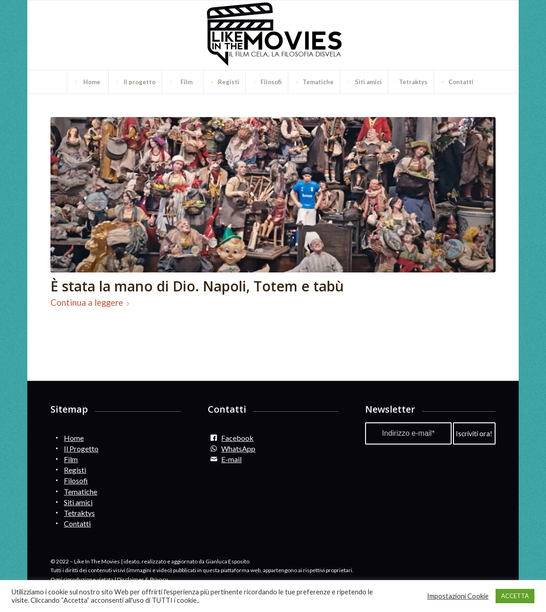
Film (71, 459)
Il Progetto (81, 448)
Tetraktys (79, 512)
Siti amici (78, 502)
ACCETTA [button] (515, 596)
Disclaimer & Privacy (142, 579)
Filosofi (76, 480)
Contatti (77, 523)
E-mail (231, 459)
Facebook (237, 437)
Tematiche (80, 491)
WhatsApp (238, 448)
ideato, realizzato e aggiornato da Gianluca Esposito (186, 561)
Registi (75, 469)
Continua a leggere (91, 302)
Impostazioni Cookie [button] (458, 596)
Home (74, 437)
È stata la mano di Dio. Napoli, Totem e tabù (197, 286)
